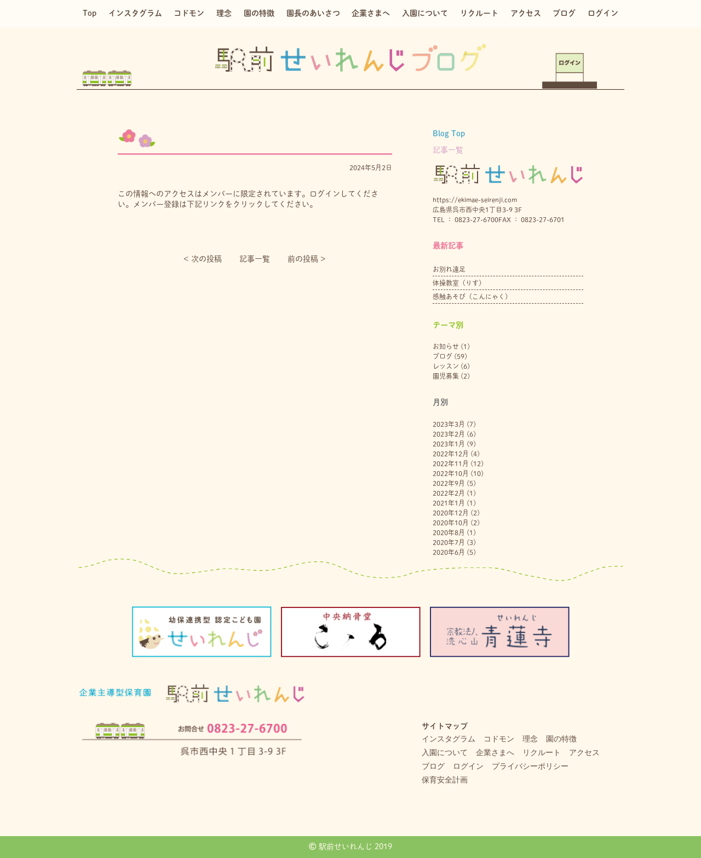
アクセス (525, 13)
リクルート (479, 13)
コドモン (189, 13)
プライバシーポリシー (530, 766)
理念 (224, 13)
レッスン (446, 366)
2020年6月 (449, 552)
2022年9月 (449, 483)
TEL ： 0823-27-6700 (465, 219)
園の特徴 (259, 13)
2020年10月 (451, 522)
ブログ (564, 13)
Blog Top (449, 133)
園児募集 (446, 376)
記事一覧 (254, 259)
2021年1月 (449, 503)
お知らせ (446, 346)
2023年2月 (449, 434)
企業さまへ (371, 13)
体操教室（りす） (459, 283)
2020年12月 (451, 512)
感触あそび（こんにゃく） (472, 296)
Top (89, 13)
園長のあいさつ (313, 13)
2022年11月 (451, 463)
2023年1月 (449, 443)
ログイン (603, 13)
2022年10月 (451, 473)
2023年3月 (449, 424)
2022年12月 (451, 453)
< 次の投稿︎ (202, 259)
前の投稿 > (307, 259)
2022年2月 (449, 493)
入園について (425, 13)
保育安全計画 (445, 779)
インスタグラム (135, 13)
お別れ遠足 (449, 269)
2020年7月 (449, 542)
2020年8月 (449, 532)
